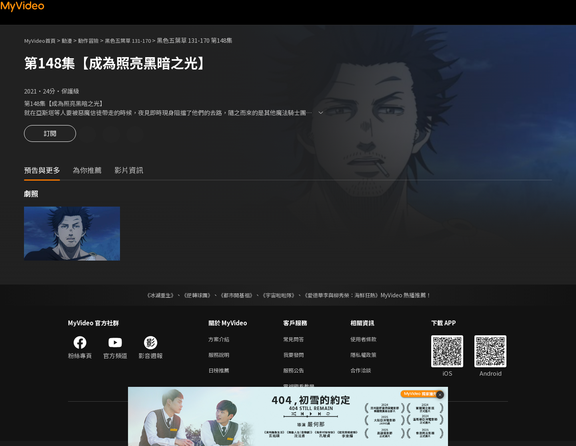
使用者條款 (370, 340)
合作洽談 (367, 374)
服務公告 (295, 374)
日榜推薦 (220, 374)
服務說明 (220, 357)
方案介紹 (220, 340)
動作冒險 (96, 40)
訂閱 (50, 135)
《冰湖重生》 (153, 296)
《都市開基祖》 (234, 296)
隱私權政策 (370, 357)
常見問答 (295, 340)
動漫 (72, 40)
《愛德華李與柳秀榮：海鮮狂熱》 (346, 296)
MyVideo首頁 (42, 40)
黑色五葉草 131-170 (140, 40)
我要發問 (295, 357)
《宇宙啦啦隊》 (279, 296)
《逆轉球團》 (192, 296)
